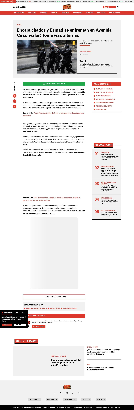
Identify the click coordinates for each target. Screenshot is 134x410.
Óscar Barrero (87, 51)
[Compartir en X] (14, 101)
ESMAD (27, 308)
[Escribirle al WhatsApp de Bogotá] (78, 393)
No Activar (19, 325)
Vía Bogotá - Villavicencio (105, 99)
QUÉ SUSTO (101, 13)
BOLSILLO (65, 13)
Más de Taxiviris (26, 341)
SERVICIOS (89, 13)
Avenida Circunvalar (39, 308)
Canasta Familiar (6, 1)
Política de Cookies (101, 407)
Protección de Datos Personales (83, 407)
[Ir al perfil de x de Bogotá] (60, 393)
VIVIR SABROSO (114, 13)
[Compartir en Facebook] (14, 96)
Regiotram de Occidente (105, 102)
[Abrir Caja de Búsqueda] (118, 7)
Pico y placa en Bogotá (104, 92)
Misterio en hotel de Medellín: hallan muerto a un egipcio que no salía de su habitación (110, 157)
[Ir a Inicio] (67, 7)
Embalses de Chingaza (104, 89)
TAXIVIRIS (43, 13)
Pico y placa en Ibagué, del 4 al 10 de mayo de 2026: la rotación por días (109, 214)
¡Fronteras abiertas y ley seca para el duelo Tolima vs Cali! (109, 201)
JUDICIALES (32, 13)
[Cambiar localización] (109, 7)
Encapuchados (54, 308)
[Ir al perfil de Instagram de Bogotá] (67, 393)
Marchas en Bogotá (103, 96)
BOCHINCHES (77, 13)
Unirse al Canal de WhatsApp (54, 84)
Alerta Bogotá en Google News (54, 296)
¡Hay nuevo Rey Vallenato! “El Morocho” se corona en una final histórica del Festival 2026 (109, 188)
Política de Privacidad (49, 407)
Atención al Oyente (64, 407)
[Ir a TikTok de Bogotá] (72, 393)
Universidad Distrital (69, 308)
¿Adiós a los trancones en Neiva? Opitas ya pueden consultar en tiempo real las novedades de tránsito (103, 352)
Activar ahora (39, 327)
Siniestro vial (101, 109)
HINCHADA (54, 13)
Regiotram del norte (104, 106)
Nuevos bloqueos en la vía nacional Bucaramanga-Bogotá (100, 368)
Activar (6, 325)
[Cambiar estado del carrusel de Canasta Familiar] (14, 1)
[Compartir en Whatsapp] (14, 106)
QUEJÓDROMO (19, 13)
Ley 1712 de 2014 (116, 407)
